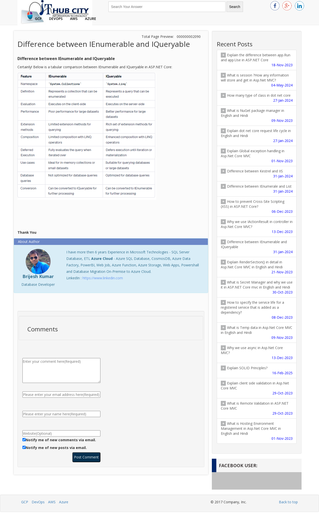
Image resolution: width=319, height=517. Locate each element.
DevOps (56, 18)
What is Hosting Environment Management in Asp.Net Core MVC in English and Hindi (257, 431)
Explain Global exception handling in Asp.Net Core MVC (257, 155)
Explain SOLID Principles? (257, 370)
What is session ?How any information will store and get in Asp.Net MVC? (257, 80)
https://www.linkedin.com (102, 278)
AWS (74, 18)
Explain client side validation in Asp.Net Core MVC (257, 388)
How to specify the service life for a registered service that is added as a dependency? (257, 310)
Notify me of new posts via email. (56, 447)
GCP (38, 18)
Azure (90, 18)
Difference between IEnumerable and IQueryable (257, 246)
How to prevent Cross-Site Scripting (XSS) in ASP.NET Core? (257, 206)
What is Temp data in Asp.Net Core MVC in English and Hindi (257, 332)
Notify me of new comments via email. (61, 440)
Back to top (288, 502)
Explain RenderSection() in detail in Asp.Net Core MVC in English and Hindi (257, 267)
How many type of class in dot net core (257, 98)
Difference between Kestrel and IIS (257, 174)
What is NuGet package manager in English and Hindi (257, 115)
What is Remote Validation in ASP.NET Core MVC (257, 408)
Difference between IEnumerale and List (257, 189)
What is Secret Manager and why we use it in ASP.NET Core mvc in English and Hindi (257, 287)
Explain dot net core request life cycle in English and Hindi (257, 135)
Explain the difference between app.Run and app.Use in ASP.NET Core (257, 60)
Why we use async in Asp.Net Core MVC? (257, 352)
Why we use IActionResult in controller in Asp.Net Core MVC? (257, 226)
